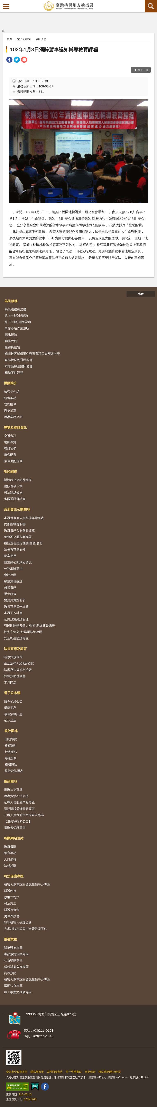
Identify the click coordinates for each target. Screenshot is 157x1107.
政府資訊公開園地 (17, 509)
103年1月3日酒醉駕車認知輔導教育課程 (54, 49)
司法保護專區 (14, 876)
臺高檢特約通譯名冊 (18, 360)
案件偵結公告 (13, 701)
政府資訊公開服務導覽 (19, 530)
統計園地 (11, 731)
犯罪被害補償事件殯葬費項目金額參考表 (32, 353)
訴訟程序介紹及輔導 (18, 480)
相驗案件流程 (14, 372)
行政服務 (11, 752)
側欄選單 (6, 6)
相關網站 (11, 764)
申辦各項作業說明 (17, 328)
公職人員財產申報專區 (19, 802)
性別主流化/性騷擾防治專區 (23, 632)
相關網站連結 (14, 838)
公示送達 (10, 720)
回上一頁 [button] (142, 70)
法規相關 (10, 865)
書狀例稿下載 (13, 486)
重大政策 (10, 594)
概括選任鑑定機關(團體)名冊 (23, 543)
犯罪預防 (10, 973)
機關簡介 (10, 383)
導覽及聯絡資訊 (15, 427)
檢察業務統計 (13, 581)
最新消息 (40, 39)
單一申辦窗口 (74, 1071)
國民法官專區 (13, 985)
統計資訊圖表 (14, 771)
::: (3, 3)
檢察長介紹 (11, 391)
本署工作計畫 (13, 613)
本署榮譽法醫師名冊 (18, 366)
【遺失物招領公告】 (18, 821)
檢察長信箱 (12, 347)
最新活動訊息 (13, 714)
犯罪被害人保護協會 (18, 922)
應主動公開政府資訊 (18, 562)
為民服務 (11, 301)
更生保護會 (11, 916)
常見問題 (10, 682)
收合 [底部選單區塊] (141, 293)
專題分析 (11, 758)
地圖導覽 (10, 442)
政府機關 (10, 846)
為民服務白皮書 (15, 309)
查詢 (151, 6)
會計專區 (10, 575)
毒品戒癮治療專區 (16, 954)
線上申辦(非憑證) (16, 315)
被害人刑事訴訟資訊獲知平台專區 (27, 884)
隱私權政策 (37, 1071)
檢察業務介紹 (13, 417)
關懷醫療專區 (13, 947)
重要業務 (10, 939)
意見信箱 (90, 1071)
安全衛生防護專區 (16, 638)
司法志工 (10, 903)
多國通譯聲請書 (15, 499)
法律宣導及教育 (15, 649)
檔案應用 (10, 556)
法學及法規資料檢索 (18, 669)
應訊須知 (11, 334)
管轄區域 (10, 404)
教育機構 (10, 853)
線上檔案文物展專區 (18, 992)
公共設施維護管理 (16, 619)
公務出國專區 (13, 568)
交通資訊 (10, 435)
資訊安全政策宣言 (16, 1071)
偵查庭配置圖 (13, 461)
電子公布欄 (23, 39)
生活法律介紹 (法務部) (19, 663)
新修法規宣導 (13, 657)
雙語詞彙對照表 (15, 600)
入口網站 (10, 859)
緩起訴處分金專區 (16, 966)
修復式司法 (11, 897)
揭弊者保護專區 (15, 827)
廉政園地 (10, 781)
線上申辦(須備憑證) (18, 322)
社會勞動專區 (13, 960)
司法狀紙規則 (13, 492)
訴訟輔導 (10, 471)
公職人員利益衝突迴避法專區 (24, 815)
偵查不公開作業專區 (18, 537)
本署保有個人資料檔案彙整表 (24, 518)
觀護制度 (10, 890)
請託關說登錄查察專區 (19, 808)
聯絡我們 (11, 341)
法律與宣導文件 (15, 549)
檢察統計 (11, 745)
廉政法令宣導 (13, 789)
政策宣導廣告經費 (16, 606)
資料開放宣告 (55, 1071)
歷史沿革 (10, 410)
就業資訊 (10, 587)
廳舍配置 (10, 454)
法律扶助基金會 (15, 676)
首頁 (9, 39)
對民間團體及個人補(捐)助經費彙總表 (29, 625)
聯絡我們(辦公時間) (110, 1071)
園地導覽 (11, 739)
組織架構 (10, 398)
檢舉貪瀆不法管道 (16, 796)
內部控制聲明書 (15, 524)
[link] (9, 60)
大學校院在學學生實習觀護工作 (25, 928)
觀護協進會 (11, 909)
